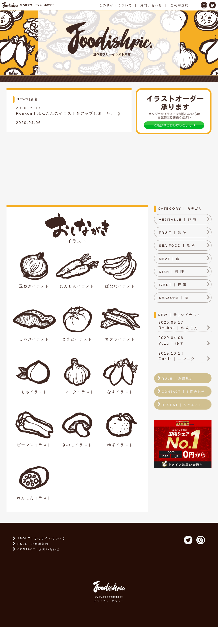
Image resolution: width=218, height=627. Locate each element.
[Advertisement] (109, 168)
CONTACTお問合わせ (183, 391)
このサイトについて (115, 5)
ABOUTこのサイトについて (41, 538)
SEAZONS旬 (174, 297)
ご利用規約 (179, 5)
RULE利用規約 (177, 378)
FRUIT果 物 (173, 232)
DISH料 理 (171, 271)
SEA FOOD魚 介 (177, 245)
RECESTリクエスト (182, 405)
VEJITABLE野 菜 (178, 219)
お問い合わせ (151, 5)
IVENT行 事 (173, 284)
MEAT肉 (169, 258)
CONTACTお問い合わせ (38, 549)
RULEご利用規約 (32, 543)
